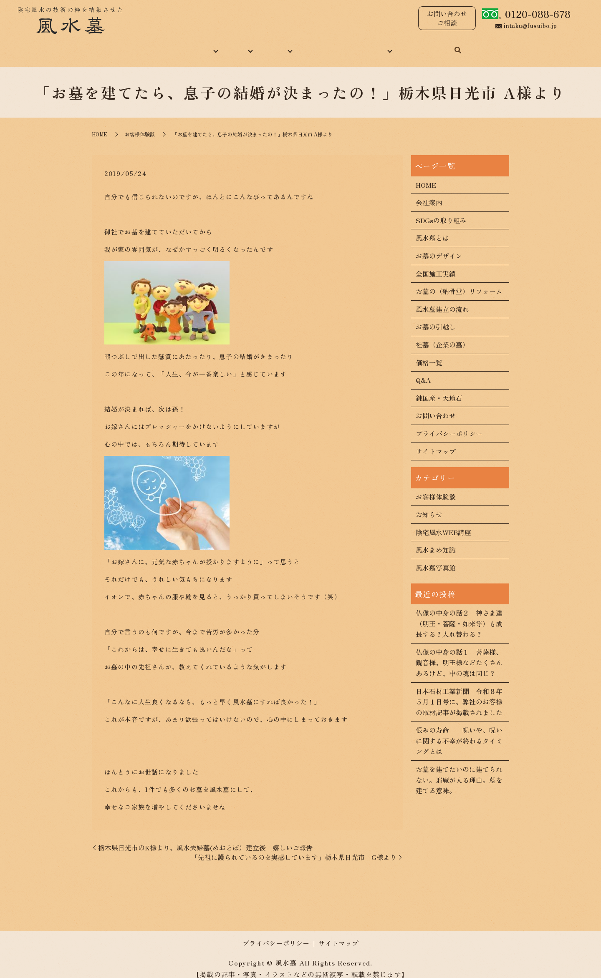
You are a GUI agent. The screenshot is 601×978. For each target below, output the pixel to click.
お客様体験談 (140, 125)
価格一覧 (429, 353)
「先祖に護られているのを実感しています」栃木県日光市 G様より (293, 847)
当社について (181, 45)
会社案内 (429, 194)
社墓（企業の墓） (442, 335)
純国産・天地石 (439, 389)
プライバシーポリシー (449, 424)
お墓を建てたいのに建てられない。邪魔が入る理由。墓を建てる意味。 (459, 770)
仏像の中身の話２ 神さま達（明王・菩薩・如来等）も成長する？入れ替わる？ (459, 614)
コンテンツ (384, 45)
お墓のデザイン (439, 246)
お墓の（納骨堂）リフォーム (459, 282)
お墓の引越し (436, 318)
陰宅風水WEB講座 (443, 523)
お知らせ (429, 505)
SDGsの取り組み (441, 211)
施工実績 (274, 45)
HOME (130, 45)
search (481, 46)
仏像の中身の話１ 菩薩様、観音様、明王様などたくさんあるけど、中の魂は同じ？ (459, 653)
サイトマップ (436, 442)
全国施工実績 (436, 264)
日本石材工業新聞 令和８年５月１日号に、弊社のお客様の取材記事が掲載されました (459, 692)
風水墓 (231, 45)
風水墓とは (432, 229)
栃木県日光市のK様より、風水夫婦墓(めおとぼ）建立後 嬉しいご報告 (205, 838)
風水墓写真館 (436, 558)
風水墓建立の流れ (442, 300)
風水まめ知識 (328, 45)
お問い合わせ (441, 45)
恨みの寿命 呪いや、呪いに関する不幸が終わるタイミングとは (459, 731)
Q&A (423, 371)
